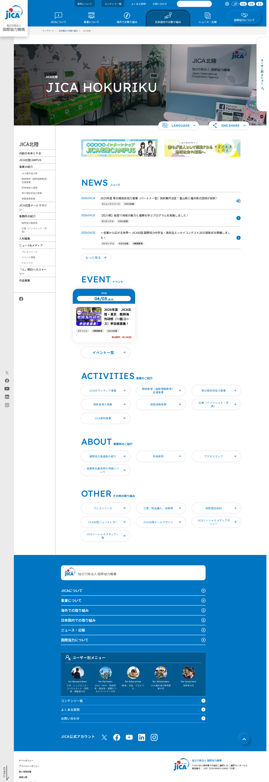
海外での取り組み (75, 600)
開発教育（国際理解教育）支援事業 (35, 171)
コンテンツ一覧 (112, 4)
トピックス (27, 253)
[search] (194, 4)
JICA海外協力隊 (29, 164)
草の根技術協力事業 (32, 183)
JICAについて (71, 581)
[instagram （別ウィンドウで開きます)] (154, 728)
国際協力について (75, 630)
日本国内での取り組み (78, 610)
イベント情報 (28, 248)
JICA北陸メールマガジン (33, 198)
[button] (178, 116)
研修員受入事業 (29, 178)
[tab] (227, 4)
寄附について (84, 4)
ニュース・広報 (73, 620)
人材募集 (24, 229)
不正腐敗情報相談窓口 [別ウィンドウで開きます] (29, 773)
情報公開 (23, 767)
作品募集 (24, 271)
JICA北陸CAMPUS (30, 150)
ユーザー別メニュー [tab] (85, 648)
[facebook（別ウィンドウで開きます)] (7, 380)
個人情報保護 (25, 762)
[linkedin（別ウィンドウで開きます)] (7, 397)
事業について (71, 591)
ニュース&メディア (31, 236)
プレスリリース (29, 242)
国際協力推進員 (29, 213)
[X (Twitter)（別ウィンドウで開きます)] (7, 372)
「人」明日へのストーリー (33, 262)
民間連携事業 (28, 189)
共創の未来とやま (30, 144)
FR (251, 4)
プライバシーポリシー (29, 756)
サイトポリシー (26, 751)
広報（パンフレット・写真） (34, 220)
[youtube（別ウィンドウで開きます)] (7, 388)
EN (243, 4)
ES (259, 4)
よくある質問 (138, 4)
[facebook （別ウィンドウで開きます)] (116, 728)
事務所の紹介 (27, 207)
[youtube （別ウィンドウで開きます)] (129, 727)
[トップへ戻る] (244, 730)
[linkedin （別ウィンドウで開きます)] (141, 728)
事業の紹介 (26, 157)
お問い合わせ (160, 4)
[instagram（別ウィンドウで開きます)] (7, 405)
